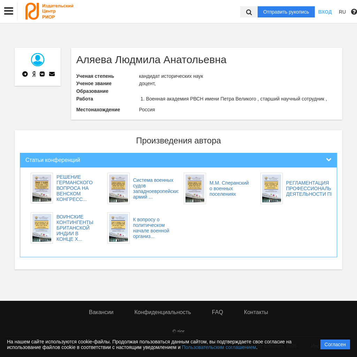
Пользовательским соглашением (219, 347)
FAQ (217, 312)
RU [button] (342, 12)
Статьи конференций (52, 160)
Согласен (335, 344)
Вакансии (101, 312)
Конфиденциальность (163, 312)
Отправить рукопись (286, 12)
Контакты (256, 312)
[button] (8, 11)
